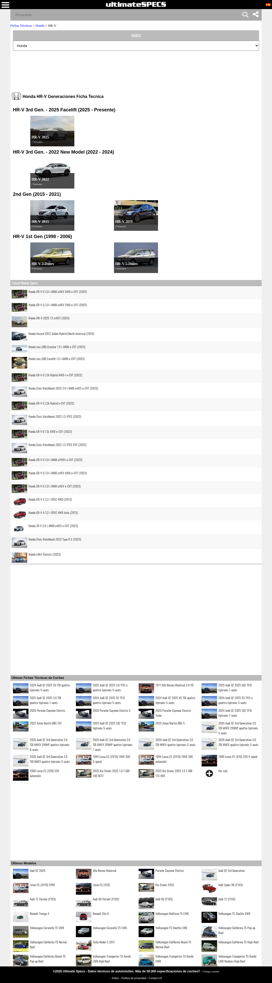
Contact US (155, 978)
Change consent (211, 971)
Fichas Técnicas (21, 25)
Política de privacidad (134, 978)
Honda (40, 25)
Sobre (115, 978)
